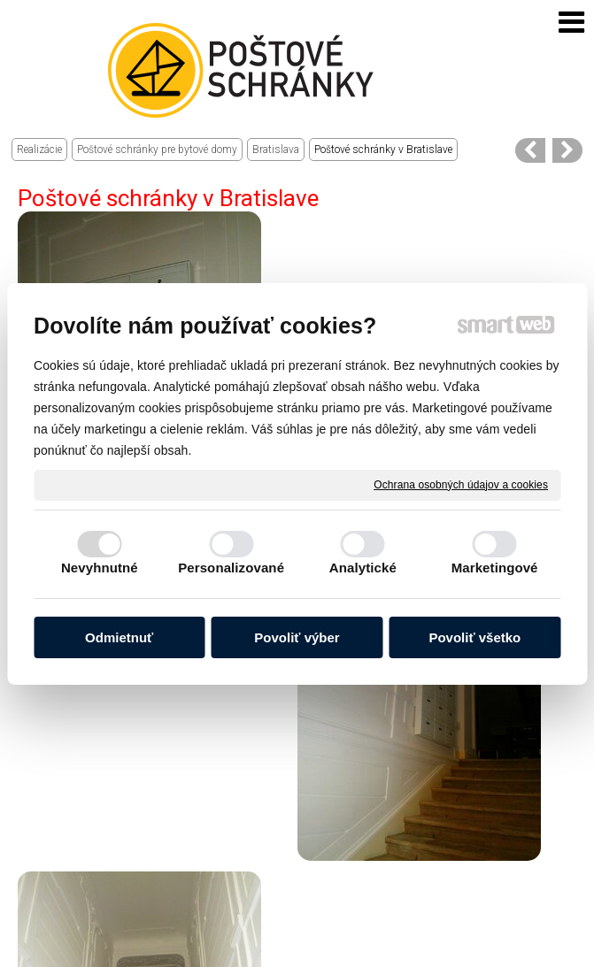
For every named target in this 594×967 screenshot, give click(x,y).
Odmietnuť (119, 637)
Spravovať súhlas (386, 951)
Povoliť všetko (474, 637)
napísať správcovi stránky (315, 938)
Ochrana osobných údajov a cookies (461, 484)
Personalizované (231, 567)
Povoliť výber (296, 637)
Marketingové (494, 567)
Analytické (363, 567)
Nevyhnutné (99, 567)
